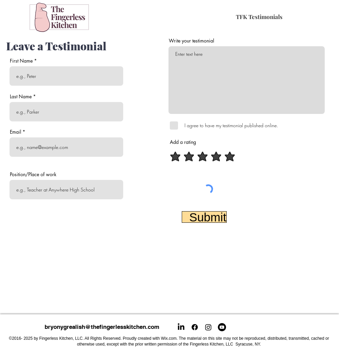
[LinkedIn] (181, 327)
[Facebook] (195, 327)
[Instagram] (208, 327)
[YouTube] (222, 327)
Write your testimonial (191, 40)
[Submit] (204, 217)
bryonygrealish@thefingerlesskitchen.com (102, 326)
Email (15, 132)
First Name (21, 60)
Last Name (21, 96)
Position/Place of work (33, 174)
